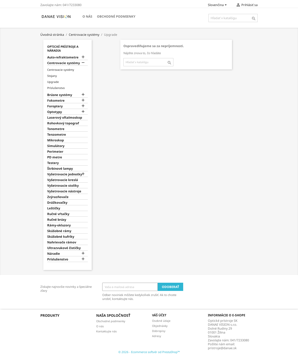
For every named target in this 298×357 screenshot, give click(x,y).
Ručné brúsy (56, 220)
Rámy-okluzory (59, 225)
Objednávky (160, 326)
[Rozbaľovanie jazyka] (218, 5)
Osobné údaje (161, 321)
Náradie (53, 254)
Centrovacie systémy (63, 63)
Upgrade (53, 82)
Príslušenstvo (56, 88)
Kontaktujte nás (106, 331)
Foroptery (55, 106)
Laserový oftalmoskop (64, 118)
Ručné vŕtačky (58, 214)
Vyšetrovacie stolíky (63, 186)
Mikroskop (55, 140)
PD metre (54, 157)
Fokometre (56, 101)
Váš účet (159, 315)
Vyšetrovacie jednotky (64, 174)
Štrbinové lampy (60, 169)
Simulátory (55, 146)
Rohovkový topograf (63, 123)
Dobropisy (158, 331)
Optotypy (54, 112)
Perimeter (55, 152)
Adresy (156, 336)
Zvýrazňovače (58, 197)
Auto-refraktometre (63, 57)
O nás (87, 16)
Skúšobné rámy (59, 231)
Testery (53, 163)
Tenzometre (56, 135)
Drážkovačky (57, 203)
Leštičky (53, 208)
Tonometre (55, 129)
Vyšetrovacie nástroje (64, 191)
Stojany (52, 76)
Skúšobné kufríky (60, 237)
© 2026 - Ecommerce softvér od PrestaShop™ (149, 352)
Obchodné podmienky (116, 16)
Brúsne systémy (59, 95)
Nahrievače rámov (61, 242)
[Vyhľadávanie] (233, 18)
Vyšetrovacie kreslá (62, 180)
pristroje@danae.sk (222, 348)
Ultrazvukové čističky (64, 248)
